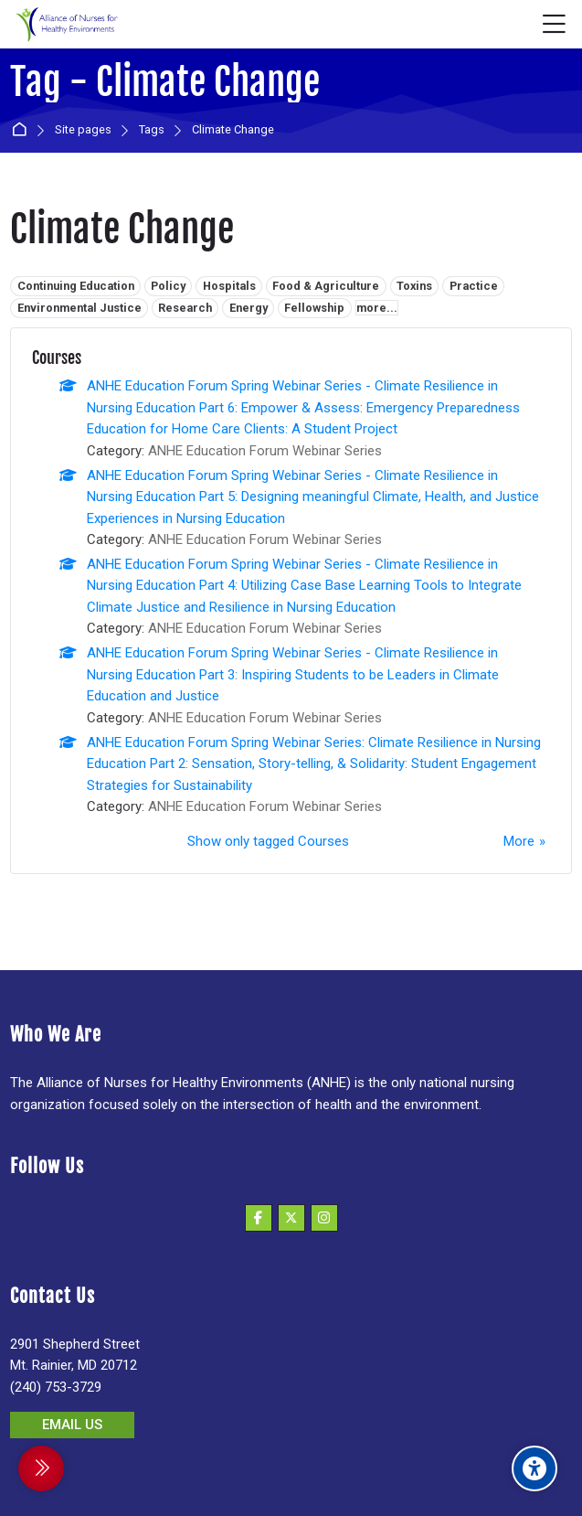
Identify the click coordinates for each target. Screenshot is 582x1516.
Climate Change (233, 130)
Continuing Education (75, 286)
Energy (248, 308)
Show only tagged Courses (268, 841)
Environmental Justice (79, 308)
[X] (291, 1218)
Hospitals (229, 286)
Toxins (414, 286)
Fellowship (314, 308)
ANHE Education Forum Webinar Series (265, 451)
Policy (168, 286)
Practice (474, 286)
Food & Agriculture (325, 286)
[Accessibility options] (534, 1468)
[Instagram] (324, 1218)
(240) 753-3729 (55, 1387)
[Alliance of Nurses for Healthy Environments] (65, 24)
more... (376, 308)
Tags (151, 130)
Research (185, 308)
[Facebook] (258, 1218)
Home (22, 130)
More (518, 841)
